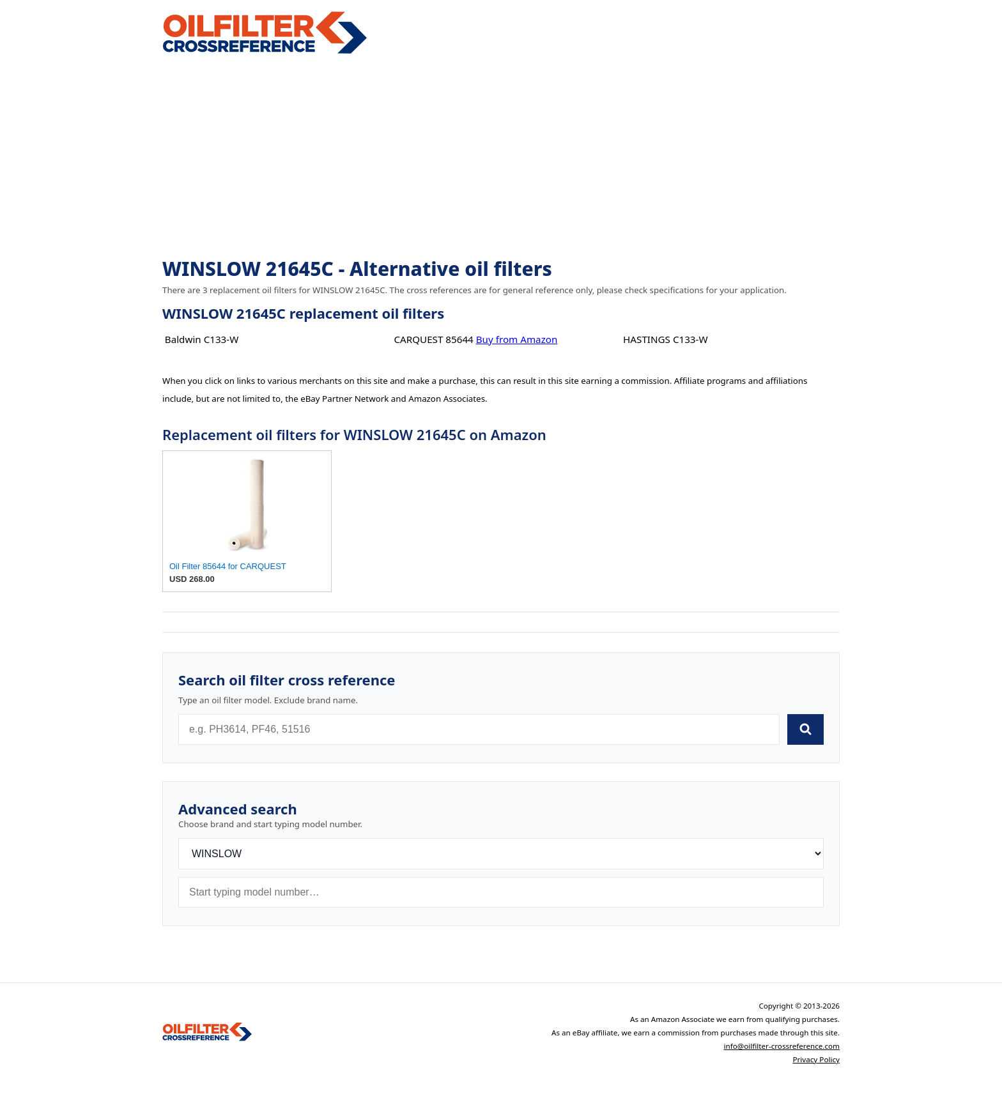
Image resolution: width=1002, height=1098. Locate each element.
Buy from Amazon (517, 339)
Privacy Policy (816, 1059)
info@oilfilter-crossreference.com (781, 1046)
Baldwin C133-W (202, 339)
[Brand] (501, 853)
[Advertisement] (501, 157)
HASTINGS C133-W (665, 339)
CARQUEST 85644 (433, 339)
